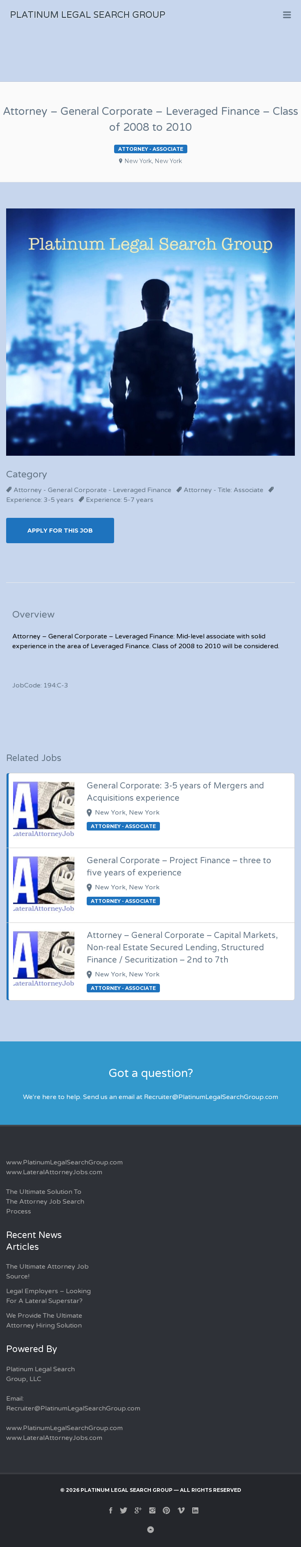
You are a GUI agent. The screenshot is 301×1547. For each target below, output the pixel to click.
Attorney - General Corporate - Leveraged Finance (92, 490)
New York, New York (153, 161)
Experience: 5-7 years (119, 500)
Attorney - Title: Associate (223, 490)
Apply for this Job (60, 530)
